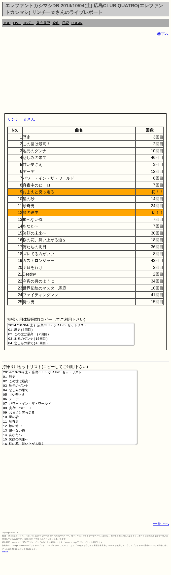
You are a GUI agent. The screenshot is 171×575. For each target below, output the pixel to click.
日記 (65, 23)
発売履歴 (43, 23)
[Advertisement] (85, 76)
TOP (6, 23)
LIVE (17, 23)
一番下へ (161, 34)
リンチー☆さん (21, 119)
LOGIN (77, 23)
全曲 (56, 23)
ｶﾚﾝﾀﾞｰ (28, 23)
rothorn (5, 571)
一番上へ (161, 543)
